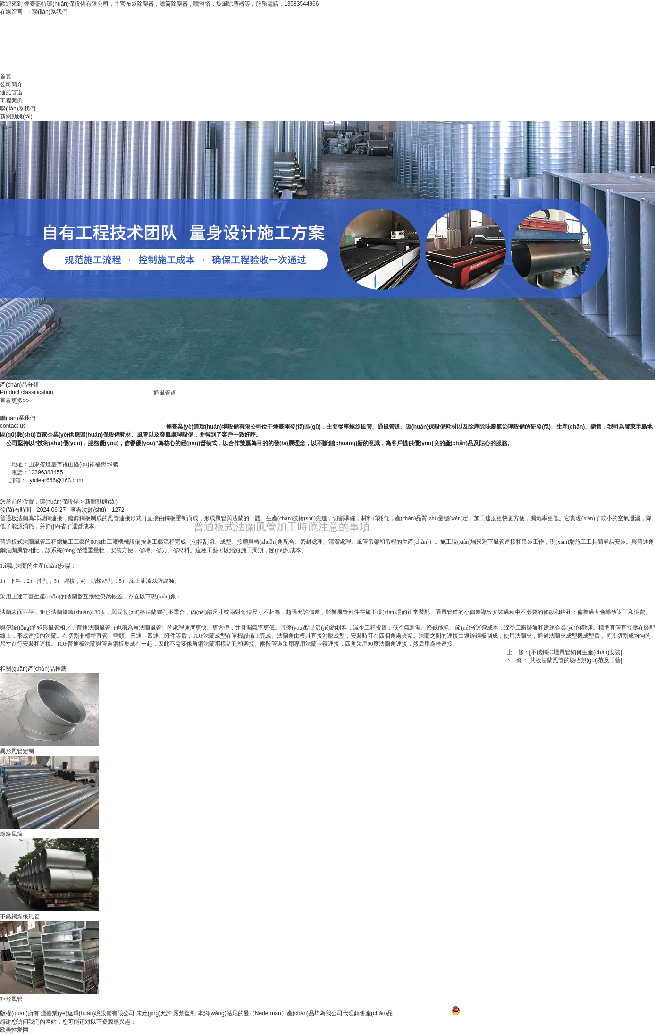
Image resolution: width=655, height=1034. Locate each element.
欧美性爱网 (14, 1029)
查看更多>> (14, 400)
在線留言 (11, 11)
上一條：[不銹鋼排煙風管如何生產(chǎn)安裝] (564, 652)
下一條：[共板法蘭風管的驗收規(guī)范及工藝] (563, 660)
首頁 (5, 76)
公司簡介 (11, 84)
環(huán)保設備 (59, 501)
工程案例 (11, 100)
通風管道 (11, 92)
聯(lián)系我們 (49, 11)
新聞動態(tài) (16, 116)
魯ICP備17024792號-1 (423, 1013)
